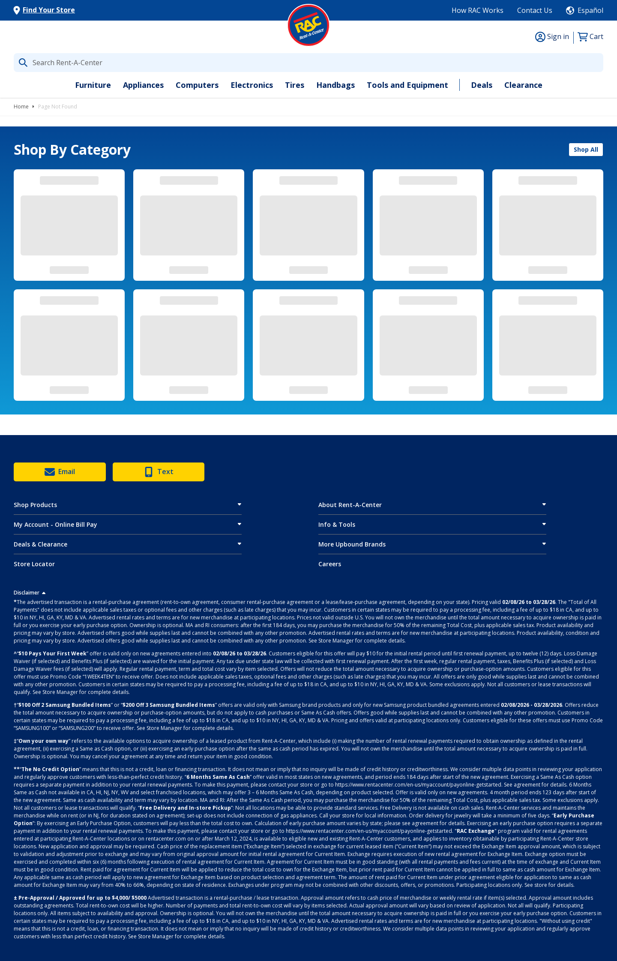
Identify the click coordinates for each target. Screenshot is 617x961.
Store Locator (34, 564)
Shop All (586, 149)
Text (159, 472)
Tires (294, 85)
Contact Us (534, 10)
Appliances (143, 85)
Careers (329, 564)
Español (590, 10)
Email (60, 472)
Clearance (523, 85)
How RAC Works (477, 10)
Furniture (93, 85)
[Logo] (308, 25)
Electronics (252, 85)
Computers (197, 85)
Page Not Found (57, 106)
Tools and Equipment (407, 85)
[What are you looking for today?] (308, 62)
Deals (481, 85)
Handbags (335, 85)
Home (21, 106)
